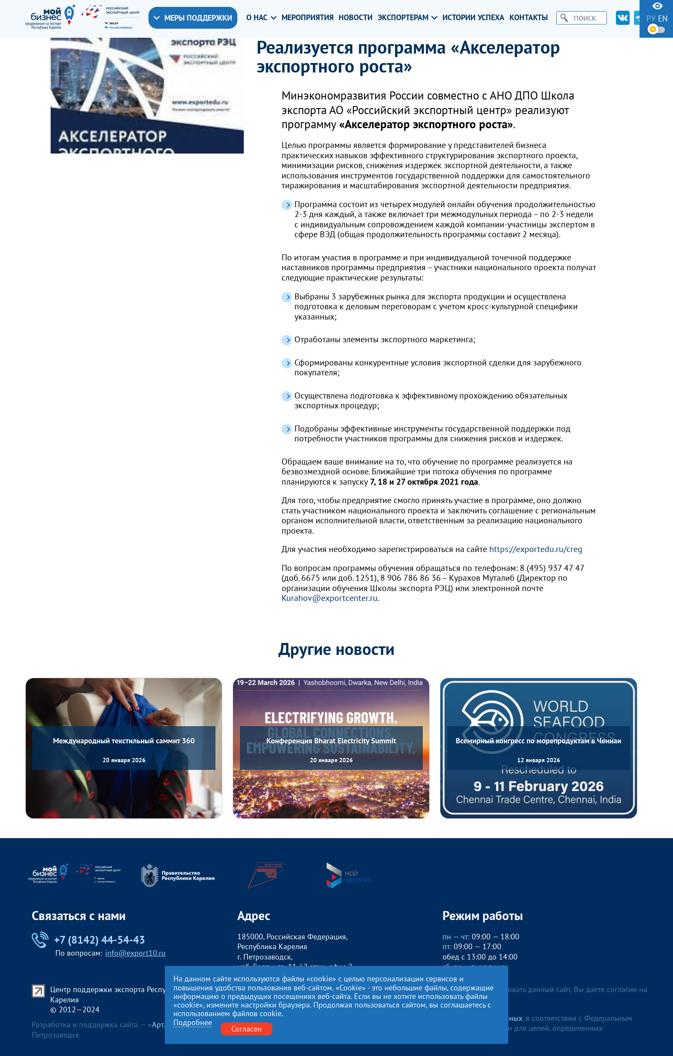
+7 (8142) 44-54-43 (88, 940)
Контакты (528, 17)
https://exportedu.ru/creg (535, 549)
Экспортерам (408, 17)
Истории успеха (473, 17)
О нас (261, 17)
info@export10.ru (135, 953)
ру (651, 19)
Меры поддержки (193, 18)
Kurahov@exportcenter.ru (330, 598)
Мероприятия (307, 17)
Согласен (246, 1029)
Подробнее (192, 1022)
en (663, 19)
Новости (356, 17)
